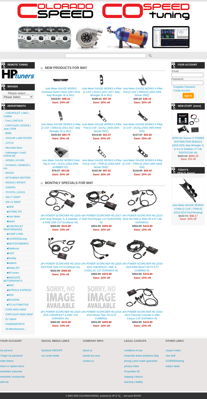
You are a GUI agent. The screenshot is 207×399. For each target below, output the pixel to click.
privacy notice (131, 366)
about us (87, 350)
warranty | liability (133, 382)
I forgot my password (11, 355)
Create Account (181, 90)
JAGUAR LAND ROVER (18, 138)
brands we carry (91, 355)
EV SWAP (10, 319)
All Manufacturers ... (16, 329)
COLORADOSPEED (89, 396)
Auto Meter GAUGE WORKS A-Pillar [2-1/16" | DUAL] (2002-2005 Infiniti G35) (142, 128)
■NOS (9, 295)
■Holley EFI (12, 268)
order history (7, 361)
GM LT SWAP (12, 197)
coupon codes (173, 350)
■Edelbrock (12, 248)
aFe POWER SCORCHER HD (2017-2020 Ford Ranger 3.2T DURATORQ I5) (102, 219)
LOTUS (9, 143)
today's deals (173, 366)
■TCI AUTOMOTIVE (17, 304)
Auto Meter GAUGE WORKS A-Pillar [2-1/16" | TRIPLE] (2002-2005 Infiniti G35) (143, 164)
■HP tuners (12, 272)
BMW (8, 133)
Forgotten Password (184, 87)
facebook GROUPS (51, 350)
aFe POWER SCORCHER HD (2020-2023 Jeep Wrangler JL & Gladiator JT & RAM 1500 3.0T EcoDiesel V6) (60, 219)
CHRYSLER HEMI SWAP (19, 314)
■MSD (9, 285)
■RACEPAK (12, 299)
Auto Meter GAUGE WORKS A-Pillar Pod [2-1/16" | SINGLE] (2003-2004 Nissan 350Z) (142, 92)
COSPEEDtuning (175, 361)
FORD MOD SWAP (15, 309)
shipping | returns (133, 376)
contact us (88, 361)
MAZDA (9, 172)
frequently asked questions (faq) (141, 355)
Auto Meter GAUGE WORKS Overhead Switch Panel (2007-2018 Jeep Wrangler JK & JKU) (60, 92)
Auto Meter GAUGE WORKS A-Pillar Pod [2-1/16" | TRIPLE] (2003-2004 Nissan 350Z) (101, 164)
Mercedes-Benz (13, 147)
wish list (4, 382)
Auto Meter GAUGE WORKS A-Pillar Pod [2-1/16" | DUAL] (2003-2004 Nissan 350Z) (101, 128)
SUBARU (10, 187)
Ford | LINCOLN (14, 120)
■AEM (9, 206)
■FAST (9, 253)
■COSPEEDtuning (16, 238)
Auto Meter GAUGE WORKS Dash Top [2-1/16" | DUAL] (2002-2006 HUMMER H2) (61, 164)
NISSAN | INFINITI (15, 182)
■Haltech (11, 263)
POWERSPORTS (14, 324)
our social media (50, 355)
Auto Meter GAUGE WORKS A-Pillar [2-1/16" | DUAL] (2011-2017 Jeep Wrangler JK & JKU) (101, 92)
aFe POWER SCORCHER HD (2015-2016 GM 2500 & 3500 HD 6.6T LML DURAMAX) (143, 219)
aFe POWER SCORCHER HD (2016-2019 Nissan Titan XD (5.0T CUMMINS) (102, 315)
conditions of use (133, 350)
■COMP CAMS (14, 234)
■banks (10, 221)
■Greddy (10, 258)
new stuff (170, 355)
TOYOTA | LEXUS (15, 192)
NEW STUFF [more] (189, 106)
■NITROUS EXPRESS (18, 290)
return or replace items (12, 366)
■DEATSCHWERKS (17, 243)
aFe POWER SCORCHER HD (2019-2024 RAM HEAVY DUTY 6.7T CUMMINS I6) (143, 267)
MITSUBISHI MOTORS (18, 177)
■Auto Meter (12, 216)
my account (6, 350)
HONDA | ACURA (14, 160)
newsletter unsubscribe (12, 376)
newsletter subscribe (11, 371)
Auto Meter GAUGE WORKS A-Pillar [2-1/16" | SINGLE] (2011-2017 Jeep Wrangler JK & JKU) (61, 128)
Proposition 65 (132, 371)
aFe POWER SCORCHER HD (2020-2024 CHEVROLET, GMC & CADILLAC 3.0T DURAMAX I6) (102, 267)
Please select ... (18, 93)
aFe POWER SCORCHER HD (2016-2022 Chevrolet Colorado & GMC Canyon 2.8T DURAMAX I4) (143, 315)
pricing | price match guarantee (140, 361)
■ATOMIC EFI (13, 211)
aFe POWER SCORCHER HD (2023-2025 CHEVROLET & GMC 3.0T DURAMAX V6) (61, 315)
